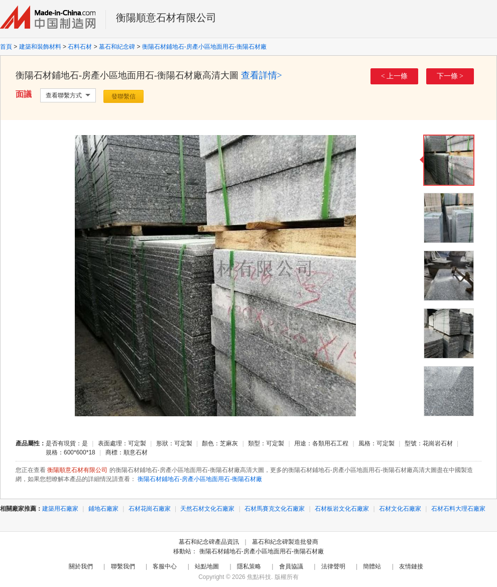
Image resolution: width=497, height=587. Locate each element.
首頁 (6, 46)
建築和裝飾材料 (40, 46)
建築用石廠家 (60, 508)
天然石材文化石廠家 (207, 508)
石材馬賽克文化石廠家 (274, 508)
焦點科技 (259, 576)
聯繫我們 (123, 566)
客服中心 (165, 566)
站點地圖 (207, 566)
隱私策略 (249, 566)
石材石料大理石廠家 (458, 508)
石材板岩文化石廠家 (342, 508)
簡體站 (372, 566)
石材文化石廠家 (400, 508)
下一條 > (450, 76)
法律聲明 (333, 566)
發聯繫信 (123, 96)
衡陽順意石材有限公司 (166, 17)
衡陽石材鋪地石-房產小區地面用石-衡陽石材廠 (204, 46)
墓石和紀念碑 (117, 46)
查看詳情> (261, 75)
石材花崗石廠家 (150, 508)
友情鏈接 (411, 566)
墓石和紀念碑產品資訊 (209, 541)
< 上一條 (394, 76)
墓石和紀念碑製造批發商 (285, 541)
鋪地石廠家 (103, 508)
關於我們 (81, 566)
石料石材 (80, 46)
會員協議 (291, 566)
